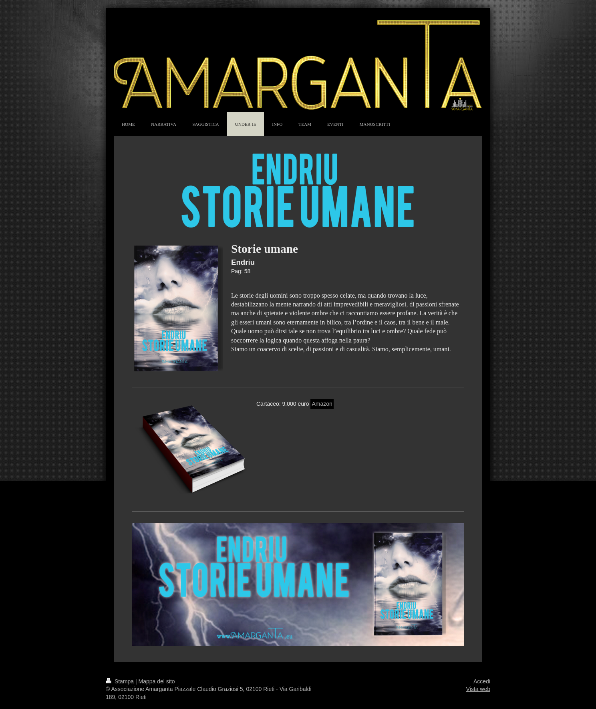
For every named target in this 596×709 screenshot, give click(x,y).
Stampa (120, 681)
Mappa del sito (157, 681)
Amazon (322, 404)
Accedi (481, 681)
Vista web (478, 689)
